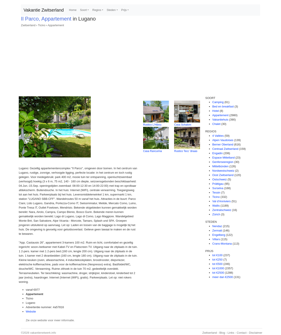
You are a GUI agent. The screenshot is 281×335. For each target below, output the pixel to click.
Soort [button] (83, 10)
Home (73, 10)
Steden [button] (111, 10)
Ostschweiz (219, 179)
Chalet (216, 124)
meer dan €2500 (222, 277)
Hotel (215, 110)
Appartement (56, 25)
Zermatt (217, 230)
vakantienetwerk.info (43, 332)
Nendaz (217, 226)
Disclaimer (255, 332)
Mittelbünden (220, 166)
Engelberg (218, 235)
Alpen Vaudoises (222, 140)
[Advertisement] (140, 60)
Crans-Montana (222, 243)
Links (231, 332)
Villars (216, 239)
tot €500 (217, 264)
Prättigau (218, 183)
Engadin (217, 153)
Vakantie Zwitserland (44, 10)
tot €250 (217, 259)
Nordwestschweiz (223, 170)
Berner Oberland (222, 144)
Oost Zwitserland (223, 175)
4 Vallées (218, 135)
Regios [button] (96, 10)
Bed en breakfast (223, 106)
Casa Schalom (182, 124)
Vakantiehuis (220, 119)
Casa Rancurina (152, 151)
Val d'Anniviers (221, 201)
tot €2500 (218, 272)
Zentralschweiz (221, 210)
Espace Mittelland (223, 157)
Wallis (216, 205)
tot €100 (217, 255)
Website (31, 311)
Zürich (216, 214)
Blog (222, 332)
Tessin (216, 192)
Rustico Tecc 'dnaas (185, 151)
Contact (242, 332)
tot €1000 (218, 268)
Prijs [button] (124, 10)
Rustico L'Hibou (152, 124)
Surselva (217, 188)
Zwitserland (28, 25)
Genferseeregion (222, 162)
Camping (218, 102)
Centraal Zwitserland (225, 148)
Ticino (41, 25)
